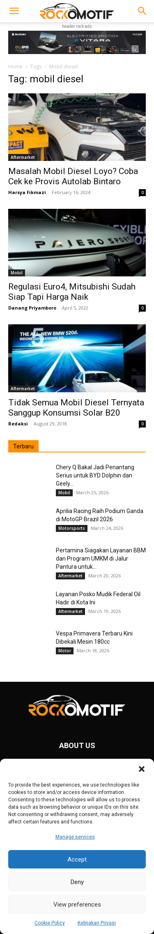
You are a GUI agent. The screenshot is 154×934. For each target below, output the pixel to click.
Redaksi (18, 424)
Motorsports (71, 528)
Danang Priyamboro (32, 308)
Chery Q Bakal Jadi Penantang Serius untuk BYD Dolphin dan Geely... (95, 475)
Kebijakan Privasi (97, 923)
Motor (64, 651)
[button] (142, 769)
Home (15, 66)
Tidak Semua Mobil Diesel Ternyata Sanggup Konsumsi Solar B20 (76, 408)
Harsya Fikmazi (27, 192)
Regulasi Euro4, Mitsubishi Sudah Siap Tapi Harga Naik (72, 292)
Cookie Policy (49, 923)
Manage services (75, 837)
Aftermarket (23, 157)
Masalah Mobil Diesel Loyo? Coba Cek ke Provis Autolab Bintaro (73, 176)
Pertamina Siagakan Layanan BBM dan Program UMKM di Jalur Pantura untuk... (101, 558)
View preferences (77, 904)
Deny (77, 882)
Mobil (17, 273)
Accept (77, 859)
